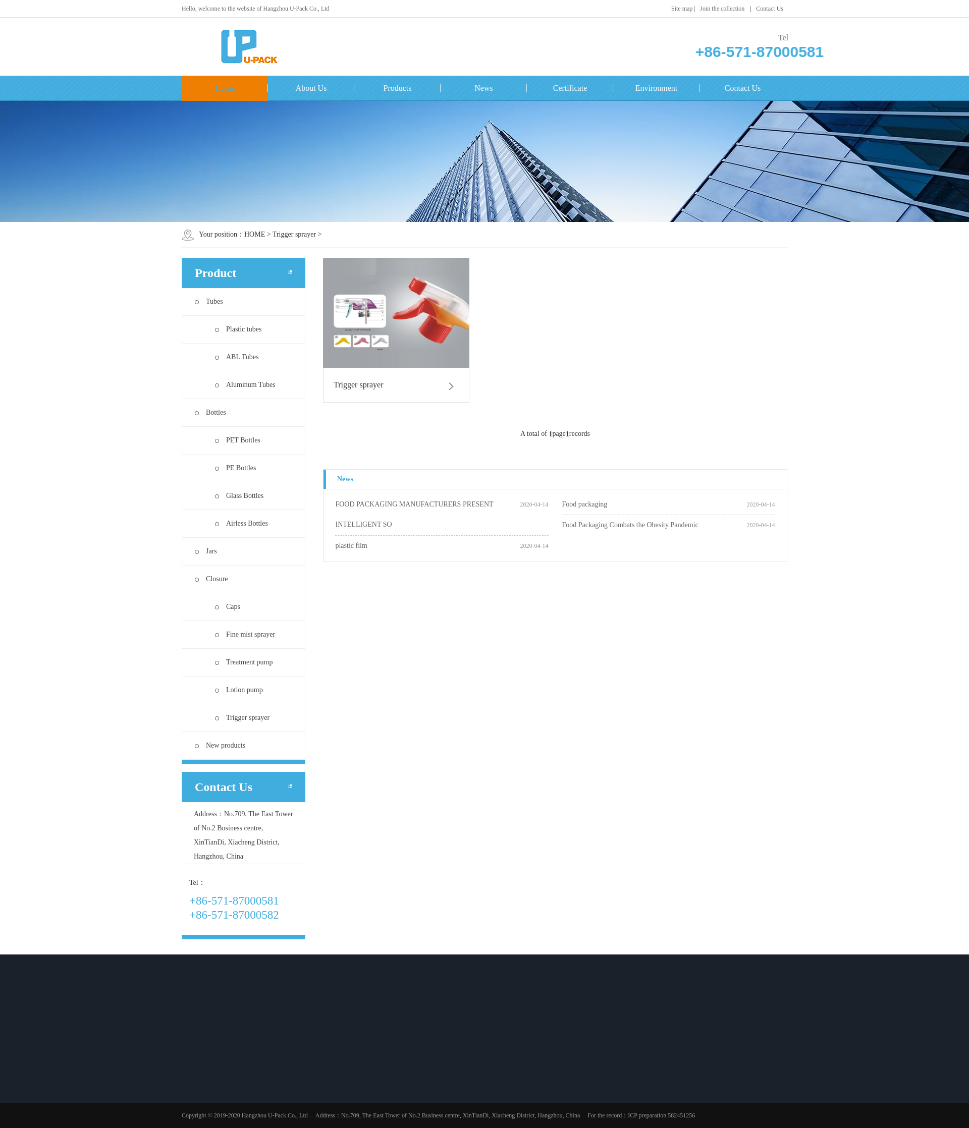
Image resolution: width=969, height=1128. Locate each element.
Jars (206, 551)
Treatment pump (244, 662)
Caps (227, 606)
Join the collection (722, 8)
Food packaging (584, 504)
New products (220, 745)
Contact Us (769, 8)
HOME (254, 234)
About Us (311, 88)
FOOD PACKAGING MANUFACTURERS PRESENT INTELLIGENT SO (414, 514)
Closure (211, 579)
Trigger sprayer (294, 234)
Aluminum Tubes (245, 384)
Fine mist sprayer (245, 634)
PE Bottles (235, 468)
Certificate (570, 88)
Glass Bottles (239, 495)
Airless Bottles (241, 523)
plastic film (351, 545)
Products (398, 88)
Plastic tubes (238, 329)
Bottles (210, 412)
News (483, 88)
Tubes (209, 301)
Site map (681, 8)
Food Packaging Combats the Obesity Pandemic (630, 525)
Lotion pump (239, 690)
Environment (656, 88)
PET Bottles (237, 440)
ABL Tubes (236, 357)
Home (225, 88)
